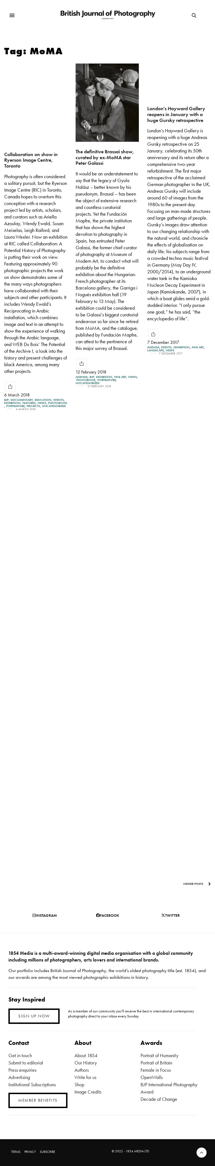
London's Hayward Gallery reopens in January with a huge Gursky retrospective (176, 114)
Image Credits (87, 1092)
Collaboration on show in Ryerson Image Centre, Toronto (31, 160)
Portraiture (15, 406)
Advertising (19, 1077)
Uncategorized (54, 406)
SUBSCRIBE (47, 1151)
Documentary (22, 399)
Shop (79, 1084)
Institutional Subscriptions (32, 1084)
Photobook (57, 403)
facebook (107, 915)
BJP (6, 399)
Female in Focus (156, 1070)
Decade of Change (159, 1099)
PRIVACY (30, 1151)
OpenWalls (152, 1077)
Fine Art (120, 377)
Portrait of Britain (156, 1062)
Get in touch (20, 1055)
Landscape (155, 350)
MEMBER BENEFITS (38, 1100)
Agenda (82, 377)
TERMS (15, 1151)
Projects (33, 406)
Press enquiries (22, 1070)
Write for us (85, 1077)
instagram (44, 915)
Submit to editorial (25, 1062)
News (42, 403)
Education (43, 399)
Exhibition (12, 403)
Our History (85, 1062)
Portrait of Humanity (159, 1055)
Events (58, 399)
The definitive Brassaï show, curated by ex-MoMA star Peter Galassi (105, 157)
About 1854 (85, 1055)
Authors (81, 1070)
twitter (170, 915)
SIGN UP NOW (34, 1016)
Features (29, 403)
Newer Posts (197, 883)
